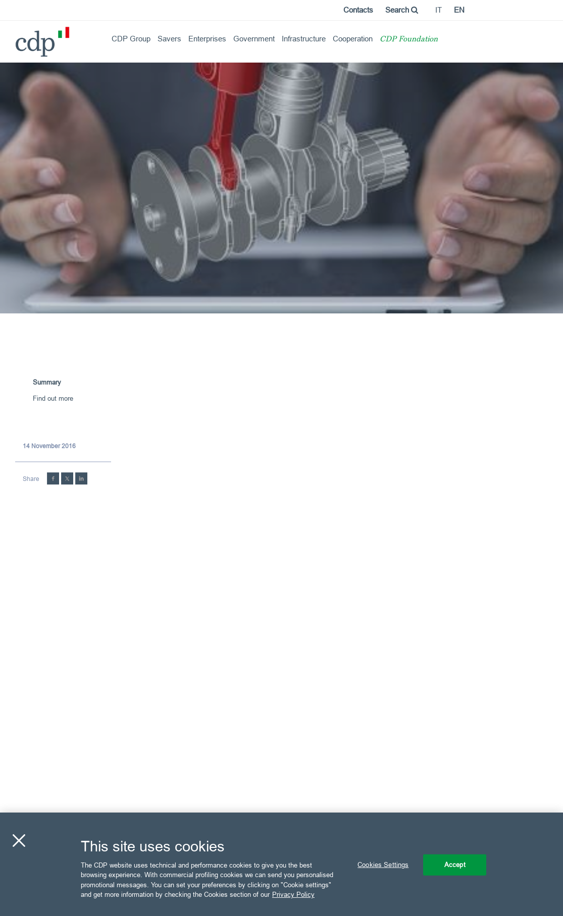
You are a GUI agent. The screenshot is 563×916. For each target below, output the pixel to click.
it (438, 10)
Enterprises (207, 38)
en (459, 10)
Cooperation (353, 38)
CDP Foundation (409, 39)
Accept (455, 864)
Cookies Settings (382, 864)
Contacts (358, 10)
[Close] (19, 841)
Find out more (53, 398)
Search (401, 10)
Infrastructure (304, 38)
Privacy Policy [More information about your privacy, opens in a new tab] (293, 894)
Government (254, 38)
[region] (281, 864)
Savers (169, 38)
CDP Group (131, 38)
